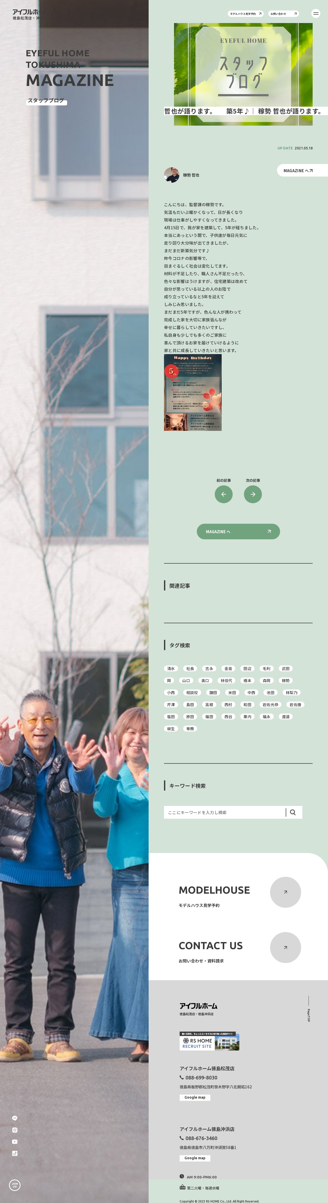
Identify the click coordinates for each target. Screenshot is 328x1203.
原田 (190, 716)
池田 (270, 692)
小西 (171, 692)
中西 (251, 692)
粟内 (247, 716)
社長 (190, 668)
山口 (186, 680)
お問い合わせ (284, 14)
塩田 (171, 716)
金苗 (228, 668)
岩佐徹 (295, 704)
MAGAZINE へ (298, 170)
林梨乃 (292, 692)
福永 (267, 716)
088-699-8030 (201, 1077)
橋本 (247, 680)
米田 (232, 692)
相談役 (192, 692)
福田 (209, 716)
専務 (190, 728)
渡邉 (286, 716)
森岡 (267, 680)
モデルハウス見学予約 (245, 14)
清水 (171, 668)
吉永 (209, 668)
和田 (247, 704)
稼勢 (286, 680)
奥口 (205, 680)
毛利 (267, 668)
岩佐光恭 (270, 704)
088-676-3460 (201, 1138)
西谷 (228, 716)
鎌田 (213, 692)
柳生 (171, 728)
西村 (228, 704)
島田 (190, 704)
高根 (209, 704)
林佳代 (226, 680)
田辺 (247, 668)
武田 (286, 668)
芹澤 (171, 704)
